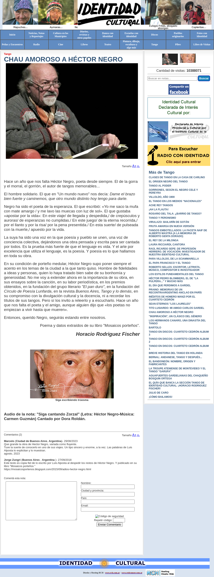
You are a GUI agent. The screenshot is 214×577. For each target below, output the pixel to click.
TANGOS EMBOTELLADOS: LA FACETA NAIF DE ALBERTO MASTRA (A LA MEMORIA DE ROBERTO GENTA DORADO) (178, 233)
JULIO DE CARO (158, 392)
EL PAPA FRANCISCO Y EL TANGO (169, 262)
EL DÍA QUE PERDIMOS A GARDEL (170, 285)
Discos (154, 34)
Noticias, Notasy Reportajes (36, 35)
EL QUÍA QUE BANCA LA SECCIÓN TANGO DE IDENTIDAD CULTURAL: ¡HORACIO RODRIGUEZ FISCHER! (177, 385)
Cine (60, 44)
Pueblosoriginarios (178, 35)
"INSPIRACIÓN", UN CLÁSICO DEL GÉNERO (175, 316)
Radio (36, 44)
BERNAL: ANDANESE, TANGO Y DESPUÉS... (175, 357)
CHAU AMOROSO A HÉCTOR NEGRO (171, 312)
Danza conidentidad (107, 35)
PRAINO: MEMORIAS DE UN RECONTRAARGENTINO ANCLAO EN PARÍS (175, 291)
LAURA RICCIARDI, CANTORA (167, 244)
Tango (154, 44)
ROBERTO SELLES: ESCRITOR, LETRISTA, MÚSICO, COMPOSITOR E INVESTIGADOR (174, 268)
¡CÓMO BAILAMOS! (160, 396)
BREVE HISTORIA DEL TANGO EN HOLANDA (176, 353)
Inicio (12, 34)
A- (138, 166)
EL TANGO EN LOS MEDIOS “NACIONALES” (175, 201)
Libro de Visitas (202, 44)
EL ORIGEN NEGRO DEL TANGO (168, 181)
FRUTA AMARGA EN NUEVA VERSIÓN (171, 226)
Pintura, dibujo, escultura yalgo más (131, 44)
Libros (84, 44)
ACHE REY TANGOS (161, 205)
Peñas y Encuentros (12, 44)
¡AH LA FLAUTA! (159, 209)
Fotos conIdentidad (202, 35)
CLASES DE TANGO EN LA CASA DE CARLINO (177, 177)
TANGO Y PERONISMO (162, 217)
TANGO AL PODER (160, 185)
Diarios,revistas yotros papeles (84, 34)
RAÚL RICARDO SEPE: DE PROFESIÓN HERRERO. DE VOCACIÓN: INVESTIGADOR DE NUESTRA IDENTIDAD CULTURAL (177, 251)
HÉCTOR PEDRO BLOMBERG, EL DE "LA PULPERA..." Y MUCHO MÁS (173, 280)
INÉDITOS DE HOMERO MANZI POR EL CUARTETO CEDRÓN (172, 298)
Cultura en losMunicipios (60, 35)
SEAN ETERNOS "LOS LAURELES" (170, 303)
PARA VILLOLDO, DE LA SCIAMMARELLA (174, 258)
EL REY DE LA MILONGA (163, 240)
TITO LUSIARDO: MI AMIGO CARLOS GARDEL (176, 308)
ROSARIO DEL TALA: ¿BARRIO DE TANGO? (175, 213)
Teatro (107, 44)
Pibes (178, 44)
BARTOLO (155, 327)
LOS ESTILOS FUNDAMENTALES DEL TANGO (176, 274)
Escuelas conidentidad (131, 35)
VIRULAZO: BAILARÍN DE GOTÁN (169, 222)
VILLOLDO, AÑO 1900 (162, 197)
